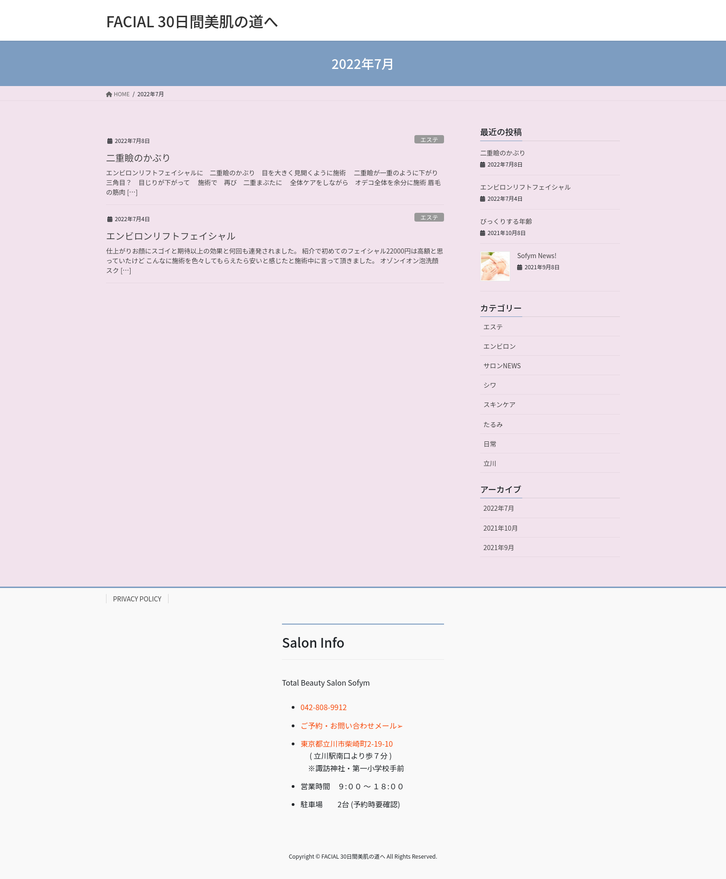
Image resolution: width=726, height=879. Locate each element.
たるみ (493, 424)
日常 (489, 443)
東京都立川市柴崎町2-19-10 (346, 743)
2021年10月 (500, 527)
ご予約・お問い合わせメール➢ (351, 725)
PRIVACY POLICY (137, 598)
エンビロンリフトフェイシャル (171, 235)
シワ (489, 385)
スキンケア (499, 404)
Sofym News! (537, 255)
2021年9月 (498, 547)
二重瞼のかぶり (138, 157)
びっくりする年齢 (506, 221)
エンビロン (499, 346)
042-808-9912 (323, 706)
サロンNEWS (502, 365)
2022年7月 (498, 508)
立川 (489, 463)
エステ (429, 139)
